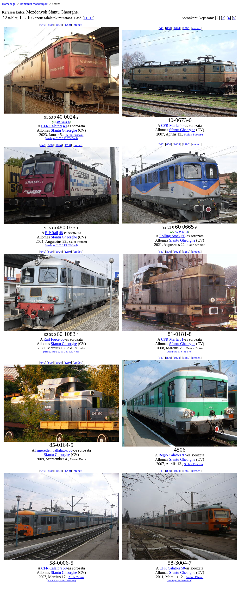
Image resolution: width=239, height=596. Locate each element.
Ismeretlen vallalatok (51, 450)
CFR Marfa (170, 125)
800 (50, 25)
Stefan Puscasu (74, 135)
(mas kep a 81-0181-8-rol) (179, 351)
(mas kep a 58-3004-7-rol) (179, 580)
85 (70, 450)
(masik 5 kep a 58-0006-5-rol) (61, 580)
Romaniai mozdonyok (33, 4)
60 (183, 236)
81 (181, 339)
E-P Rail (51, 233)
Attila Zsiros (76, 577)
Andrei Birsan (194, 577)
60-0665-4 (181, 232)
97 (184, 455)
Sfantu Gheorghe (64, 130)
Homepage (8, 4)
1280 (68, 25)
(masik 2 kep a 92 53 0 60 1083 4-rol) (61, 351)
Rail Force (52, 339)
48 (61, 233)
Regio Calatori (169, 455)
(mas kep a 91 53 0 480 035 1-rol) (61, 245)
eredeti (78, 25)
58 (65, 568)
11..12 (88, 18)
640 (42, 25)
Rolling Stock (169, 236)
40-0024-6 (63, 122)
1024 (59, 25)
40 (65, 126)
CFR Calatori (51, 126)
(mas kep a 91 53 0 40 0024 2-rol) (61, 138)
